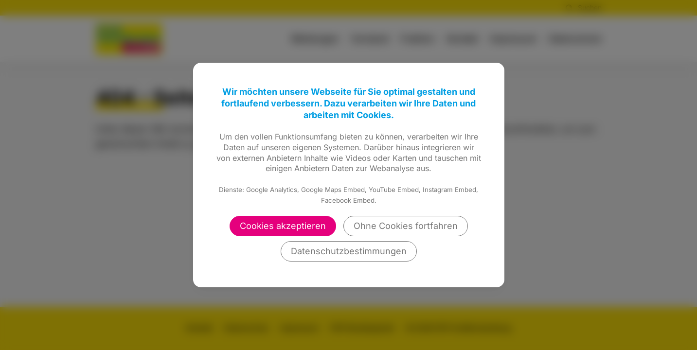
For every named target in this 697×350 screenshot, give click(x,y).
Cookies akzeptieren (283, 226)
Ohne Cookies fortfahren (406, 226)
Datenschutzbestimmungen (349, 251)
